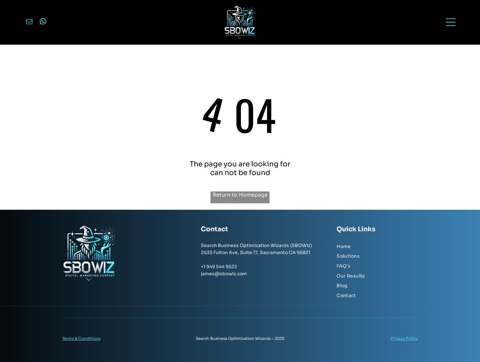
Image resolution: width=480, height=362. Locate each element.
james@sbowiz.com (224, 274)
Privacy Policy (404, 338)
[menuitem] (377, 247)
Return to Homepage (240, 194)
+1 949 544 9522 (219, 266)
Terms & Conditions (81, 338)
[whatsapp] (43, 22)
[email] (29, 22)
